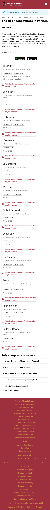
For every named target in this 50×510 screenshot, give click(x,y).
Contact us (25, 448)
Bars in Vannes (39, 17)
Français (11, 507)
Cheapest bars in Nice (25, 435)
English (21, 507)
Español (39, 507)
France (10, 17)
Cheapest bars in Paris (25, 419)
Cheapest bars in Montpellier (25, 429)
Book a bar (25, 466)
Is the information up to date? (16, 386)
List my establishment (25, 445)
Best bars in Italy (25, 489)
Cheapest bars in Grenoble (25, 404)
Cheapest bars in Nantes (25, 432)
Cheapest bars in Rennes (25, 410)
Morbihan (27, 17)
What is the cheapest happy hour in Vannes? (22, 361)
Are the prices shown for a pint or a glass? (21, 380)
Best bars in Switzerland (25, 479)
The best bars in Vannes (10, 390)
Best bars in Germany (25, 483)
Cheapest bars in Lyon (25, 407)
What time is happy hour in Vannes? (18, 367)
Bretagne (18, 17)
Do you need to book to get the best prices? (21, 374)
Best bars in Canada (25, 476)
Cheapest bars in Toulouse (25, 426)
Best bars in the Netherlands (25, 492)
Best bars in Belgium (25, 470)
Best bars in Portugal (25, 496)
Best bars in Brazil (25, 473)
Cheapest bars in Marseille (25, 438)
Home (4, 17)
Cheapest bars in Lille (25, 416)
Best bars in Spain (25, 486)
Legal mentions (25, 451)
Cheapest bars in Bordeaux (25, 422)
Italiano (29, 507)
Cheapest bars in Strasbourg (25, 413)
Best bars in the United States (25, 499)
